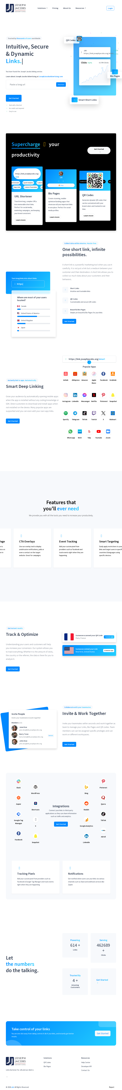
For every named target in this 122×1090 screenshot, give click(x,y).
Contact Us (85, 1070)
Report (111, 1087)
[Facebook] (59, 181)
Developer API (86, 1066)
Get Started (14, 98)
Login (110, 8)
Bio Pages (47, 1066)
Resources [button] (80, 8)
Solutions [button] (42, 8)
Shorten (61, 84)
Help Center (85, 1062)
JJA (12, 1087)
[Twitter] (63, 181)
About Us (67, 8)
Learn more (20, 220)
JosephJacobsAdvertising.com (51, 76)
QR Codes (47, 1062)
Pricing (55, 8)
